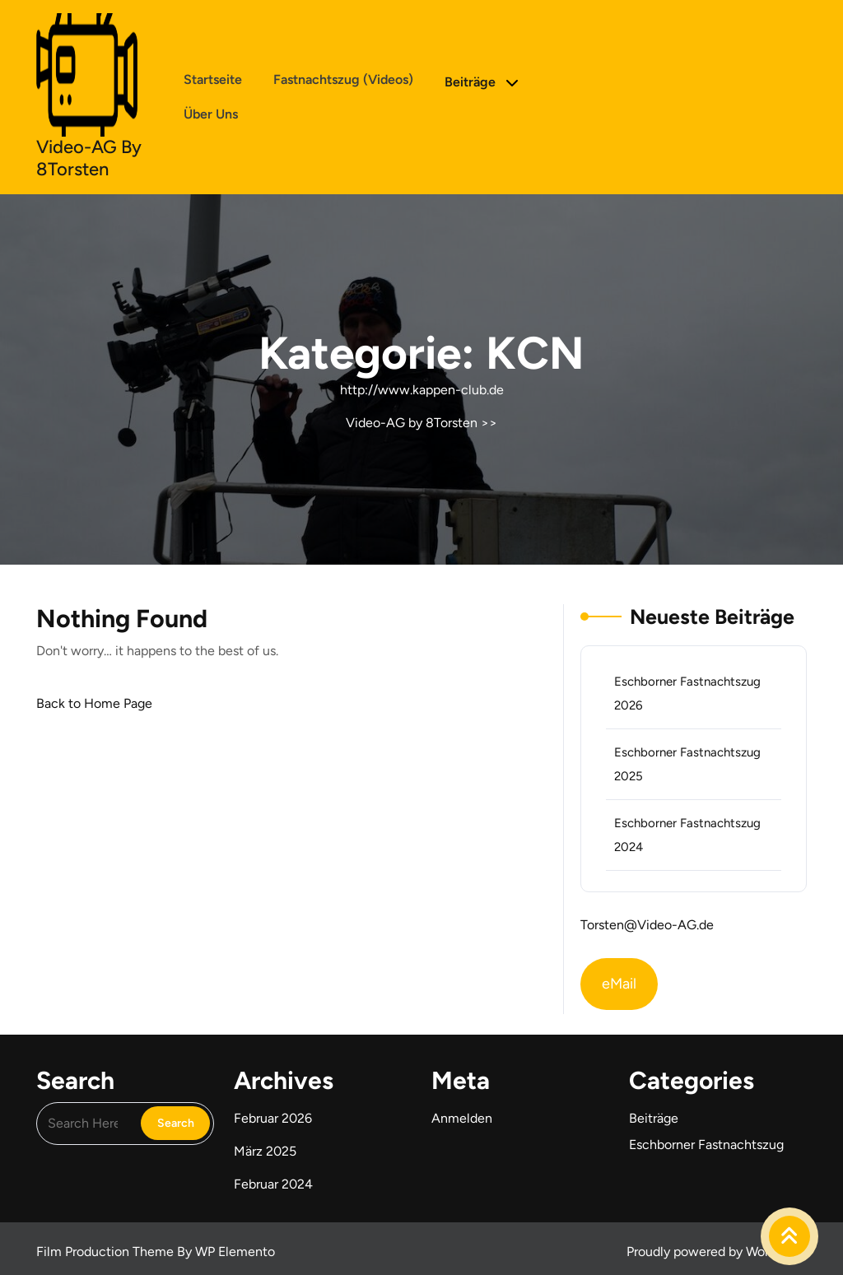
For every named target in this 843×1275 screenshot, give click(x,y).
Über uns (211, 114)
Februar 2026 (273, 1118)
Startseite (213, 79)
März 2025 (265, 1151)
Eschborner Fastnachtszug (706, 1144)
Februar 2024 (273, 1184)
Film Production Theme (106, 1251)
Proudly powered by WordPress (716, 1251)
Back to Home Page (94, 703)
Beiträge (470, 82)
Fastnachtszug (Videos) (343, 79)
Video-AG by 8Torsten (89, 158)
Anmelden (461, 1118)
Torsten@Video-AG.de (647, 925)
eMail (619, 984)
